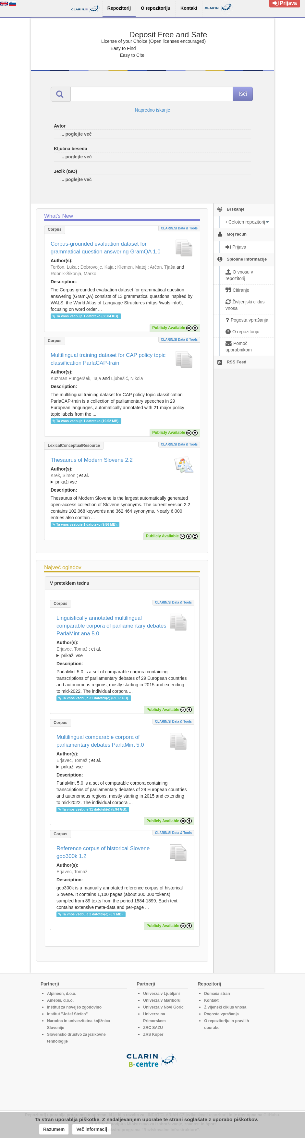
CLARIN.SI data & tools (179, 228)
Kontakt (211, 1000)
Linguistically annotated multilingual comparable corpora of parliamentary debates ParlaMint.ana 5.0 (111, 626)
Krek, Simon (63, 475)
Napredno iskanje (152, 110)
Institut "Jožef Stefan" (67, 1014)
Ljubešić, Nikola (127, 378)
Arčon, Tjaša (162, 267)
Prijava (285, 3)
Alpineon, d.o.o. (61, 993)
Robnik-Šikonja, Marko (73, 273)
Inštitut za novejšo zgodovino (74, 1007)
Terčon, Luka (64, 267)
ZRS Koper (153, 1034)
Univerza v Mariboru (161, 1000)
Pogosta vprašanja (221, 1014)
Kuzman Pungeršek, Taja (76, 378)
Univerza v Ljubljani (161, 993)
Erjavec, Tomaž (71, 649)
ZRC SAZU (153, 1027)
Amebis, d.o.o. (60, 1000)
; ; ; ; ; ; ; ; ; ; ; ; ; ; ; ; (122, 478)
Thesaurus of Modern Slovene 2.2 (92, 460)
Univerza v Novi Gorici (163, 1007)
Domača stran (217, 993)
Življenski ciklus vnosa (225, 1007)
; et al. (122, 479)
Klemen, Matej (131, 267)
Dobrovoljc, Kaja (97, 267)
